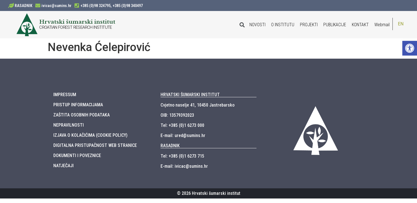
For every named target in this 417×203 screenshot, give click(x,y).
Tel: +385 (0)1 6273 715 (182, 156)
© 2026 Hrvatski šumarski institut (208, 193)
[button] (409, 48)
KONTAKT (360, 24)
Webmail (382, 24)
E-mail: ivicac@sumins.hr (184, 166)
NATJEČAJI (63, 165)
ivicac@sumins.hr (56, 5)
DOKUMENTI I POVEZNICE (77, 155)
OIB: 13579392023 (177, 115)
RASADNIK (23, 5)
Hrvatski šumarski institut (77, 21)
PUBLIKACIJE (334, 24)
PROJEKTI (309, 24)
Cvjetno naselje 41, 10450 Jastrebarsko (197, 105)
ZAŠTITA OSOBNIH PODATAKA (81, 115)
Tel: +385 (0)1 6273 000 (182, 125)
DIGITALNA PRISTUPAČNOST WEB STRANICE (95, 145)
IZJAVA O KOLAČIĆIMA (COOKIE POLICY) (90, 135)
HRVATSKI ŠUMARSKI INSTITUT (190, 94)
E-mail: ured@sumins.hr (183, 135)
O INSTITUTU (282, 24)
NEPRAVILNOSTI (68, 125)
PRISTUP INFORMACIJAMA (78, 104)
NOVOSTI (257, 24)
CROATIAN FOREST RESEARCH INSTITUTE (75, 27)
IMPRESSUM (64, 94)
